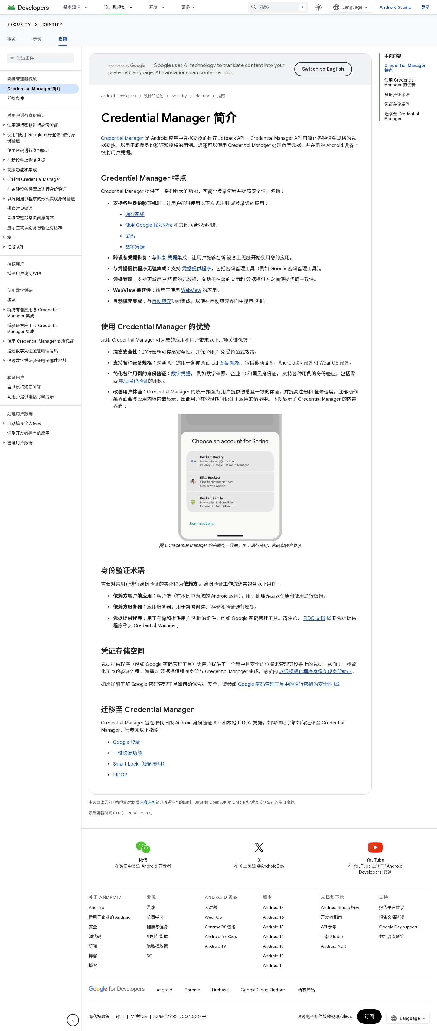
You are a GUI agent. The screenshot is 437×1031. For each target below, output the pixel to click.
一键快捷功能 (127, 753)
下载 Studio (332, 936)
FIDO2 (120, 775)
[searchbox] (40, 58)
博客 (93, 956)
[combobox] (278, 7)
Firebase (220, 990)
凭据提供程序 (196, 269)
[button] (39, 125)
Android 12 (273, 956)
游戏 (151, 907)
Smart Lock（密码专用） (140, 764)
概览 (11, 39)
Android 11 (273, 965)
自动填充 (161, 301)
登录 (425, 7)
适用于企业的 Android (110, 917)
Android (96, 907)
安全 (93, 927)
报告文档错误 (391, 917)
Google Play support (398, 927)
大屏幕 (211, 907)
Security (19, 24)
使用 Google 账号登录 (149, 225)
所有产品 (306, 990)
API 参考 (328, 927)
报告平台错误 (391, 907)
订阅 (369, 1016)
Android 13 (273, 946)
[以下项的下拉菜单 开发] (166, 7)
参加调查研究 (391, 936)
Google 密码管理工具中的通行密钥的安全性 (285, 684)
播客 (93, 965)
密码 (130, 236)
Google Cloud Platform (263, 990)
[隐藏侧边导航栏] (73, 1020)
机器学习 (155, 917)
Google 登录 (126, 742)
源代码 (95, 936)
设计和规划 (154, 95)
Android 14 (273, 936)
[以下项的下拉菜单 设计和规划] (134, 7)
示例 (37, 39)
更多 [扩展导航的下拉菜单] (185, 7)
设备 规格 (229, 363)
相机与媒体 (157, 936)
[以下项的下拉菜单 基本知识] (88, 7)
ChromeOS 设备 (220, 927)
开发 (153, 7)
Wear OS (213, 917)
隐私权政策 (157, 946)
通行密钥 (135, 214)
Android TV (215, 946)
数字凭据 (135, 247)
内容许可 (147, 802)
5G (150, 956)
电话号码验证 (133, 381)
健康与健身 (157, 927)
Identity (52, 24)
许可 (120, 1016)
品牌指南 (138, 1016)
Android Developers (118, 95)
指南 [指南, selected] (62, 39)
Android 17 (273, 907)
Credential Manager (122, 138)
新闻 (93, 946)
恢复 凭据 (167, 258)
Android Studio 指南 (340, 907)
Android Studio (396, 7)
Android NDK (333, 946)
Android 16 (273, 917)
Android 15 (273, 927)
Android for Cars (221, 936)
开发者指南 (331, 917)
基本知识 (71, 7)
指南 (221, 95)
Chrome (192, 990)
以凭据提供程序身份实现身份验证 (315, 672)
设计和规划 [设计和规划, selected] (115, 7)
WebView (191, 290)
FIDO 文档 (314, 618)
